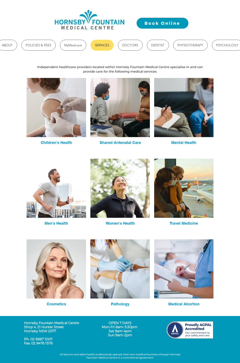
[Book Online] (162, 23)
